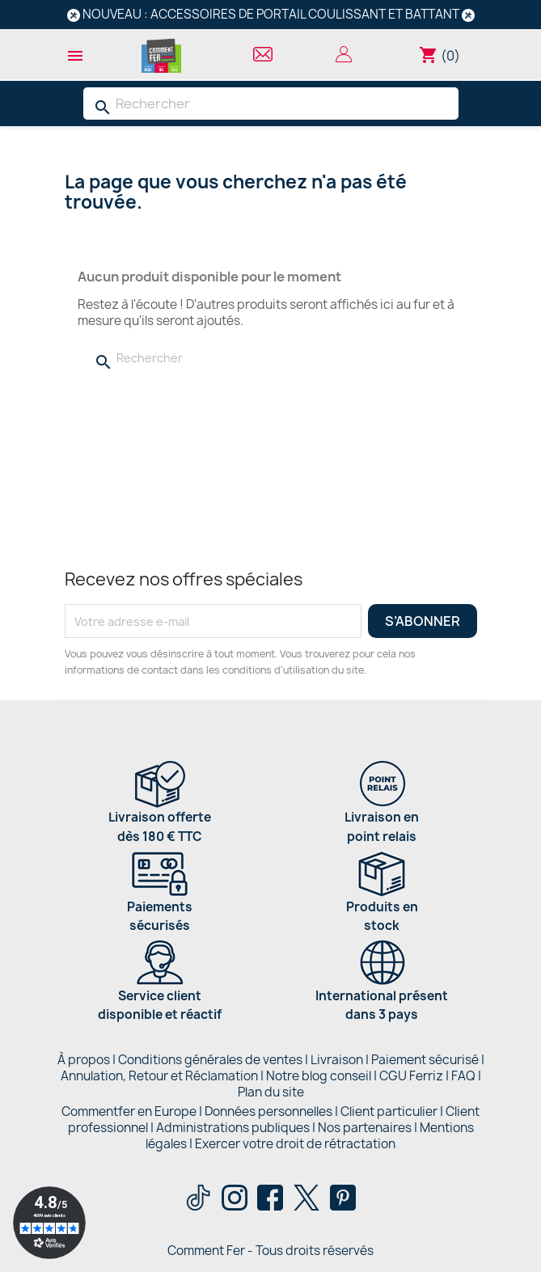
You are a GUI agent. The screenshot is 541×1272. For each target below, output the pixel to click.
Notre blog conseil (318, 1075)
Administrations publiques (233, 1127)
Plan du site (271, 1092)
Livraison (337, 1059)
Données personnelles (268, 1111)
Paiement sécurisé (425, 1059)
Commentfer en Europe (129, 1111)
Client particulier (388, 1111)
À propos (83, 1059)
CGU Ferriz (411, 1075)
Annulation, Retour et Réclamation (159, 1075)
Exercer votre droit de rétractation (295, 1143)
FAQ (463, 1075)
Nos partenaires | (369, 1127)
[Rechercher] (271, 103)
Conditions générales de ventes (210, 1059)
